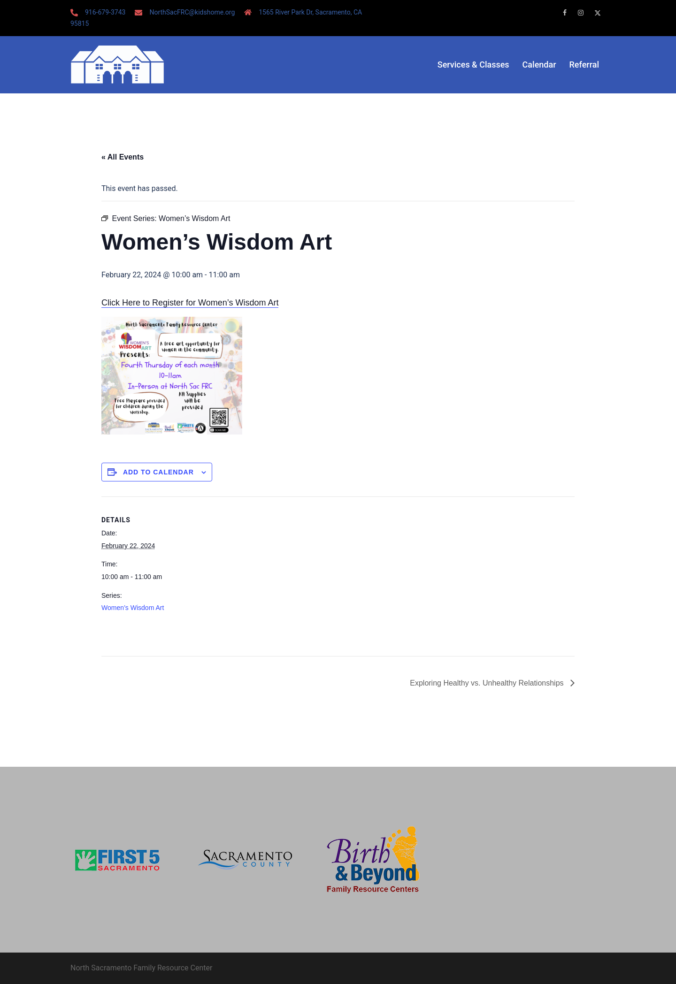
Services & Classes (473, 64)
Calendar (539, 64)
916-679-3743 (105, 12)
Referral (584, 64)
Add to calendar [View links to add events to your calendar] (158, 472)
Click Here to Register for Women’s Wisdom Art (189, 302)
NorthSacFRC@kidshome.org (192, 12)
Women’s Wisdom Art (132, 607)
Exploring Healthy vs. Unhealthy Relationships (488, 683)
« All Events (122, 157)
